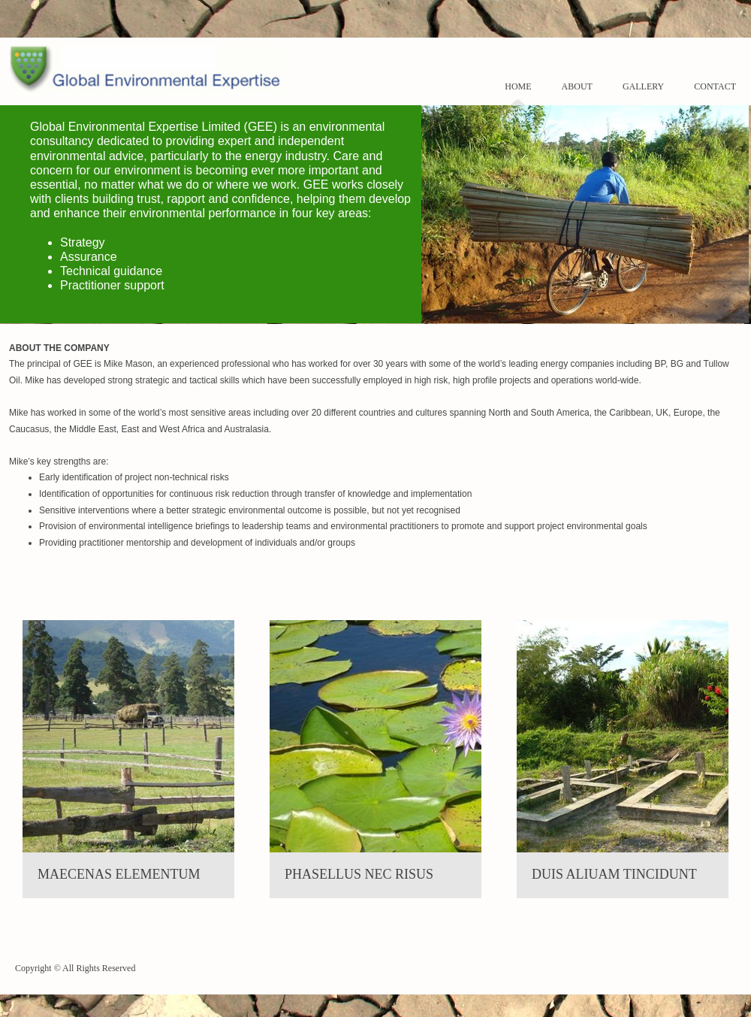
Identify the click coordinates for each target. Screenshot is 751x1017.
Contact (715, 86)
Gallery (643, 86)
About (577, 86)
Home (518, 86)
